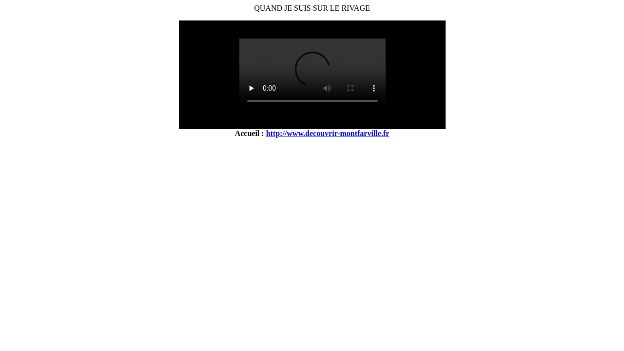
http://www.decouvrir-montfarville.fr (328, 133)
